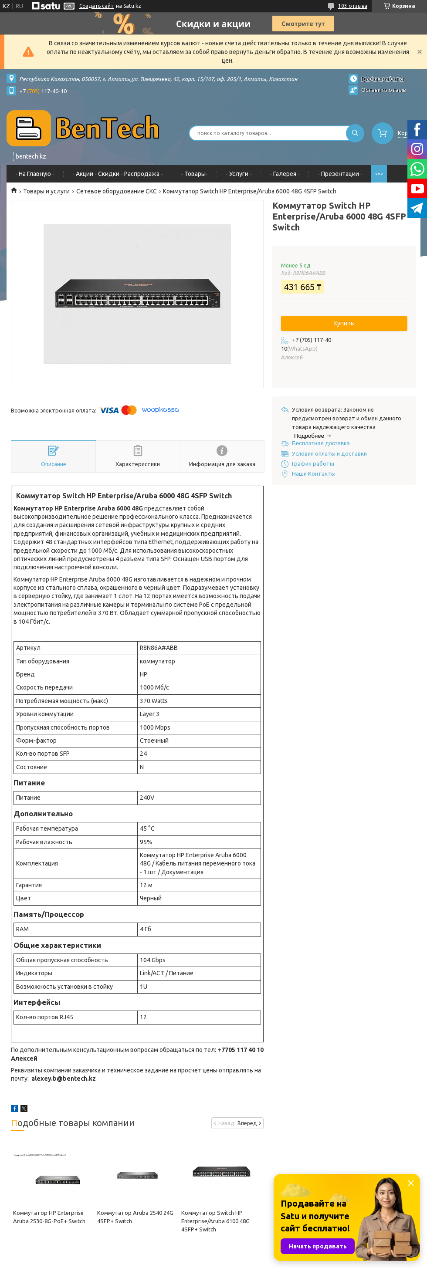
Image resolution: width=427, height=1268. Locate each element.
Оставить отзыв (383, 90)
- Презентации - (340, 174)
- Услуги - (239, 174)
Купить (344, 323)
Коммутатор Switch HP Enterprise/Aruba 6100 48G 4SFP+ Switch (215, 1221)
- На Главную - (34, 174)
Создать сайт (96, 6)
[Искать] (355, 133)
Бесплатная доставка (321, 443)
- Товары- (194, 174)
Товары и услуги (46, 191)
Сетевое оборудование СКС (116, 191)
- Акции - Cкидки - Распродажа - (117, 174)
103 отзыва (352, 6)
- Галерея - (285, 174)
